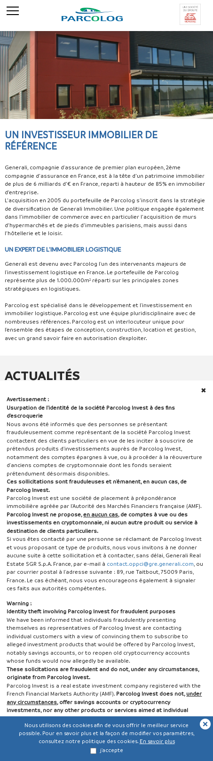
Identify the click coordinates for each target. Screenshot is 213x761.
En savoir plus (157, 741)
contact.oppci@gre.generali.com (150, 563)
